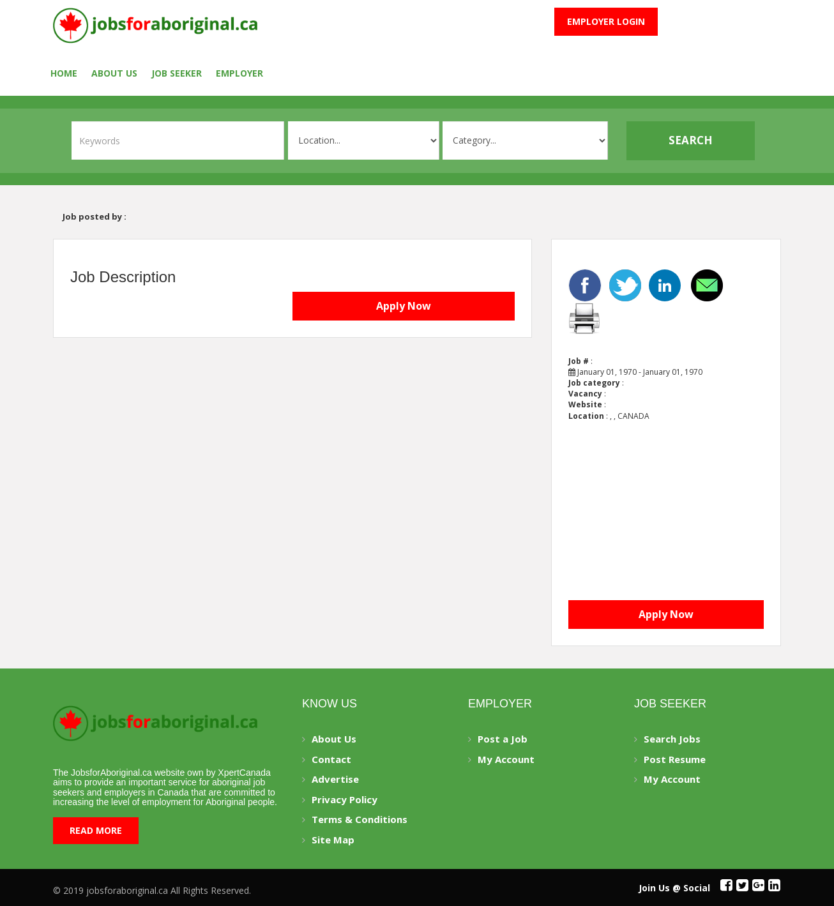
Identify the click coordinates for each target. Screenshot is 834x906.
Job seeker (176, 73)
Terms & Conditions (359, 819)
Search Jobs (672, 738)
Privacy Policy (344, 799)
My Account (506, 759)
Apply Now (403, 306)
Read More (96, 830)
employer (239, 73)
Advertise (335, 779)
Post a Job (502, 738)
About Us (114, 73)
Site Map (333, 839)
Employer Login (606, 21)
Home (63, 73)
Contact (331, 759)
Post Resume (675, 759)
